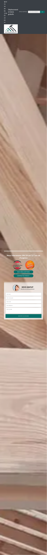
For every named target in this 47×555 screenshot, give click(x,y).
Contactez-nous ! (23, 276)
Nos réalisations (23, 272)
